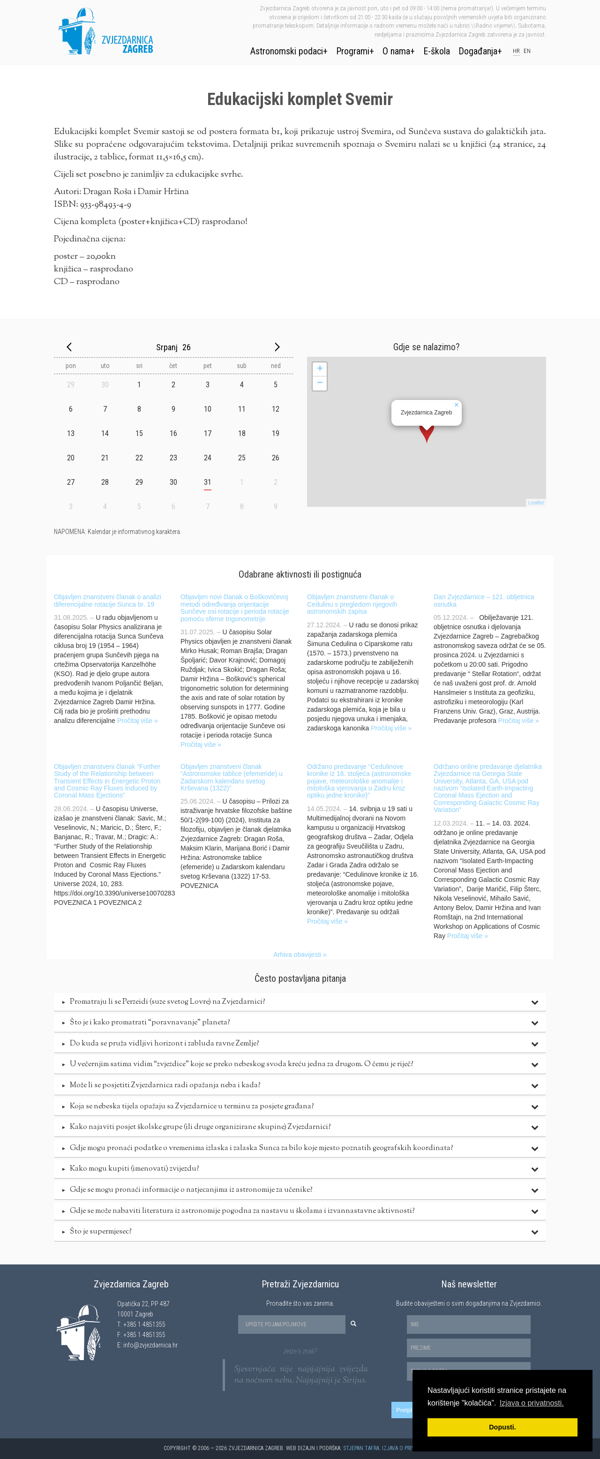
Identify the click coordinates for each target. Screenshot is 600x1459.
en (527, 50)
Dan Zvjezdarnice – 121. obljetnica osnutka (484, 600)
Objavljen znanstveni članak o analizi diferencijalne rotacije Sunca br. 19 (107, 600)
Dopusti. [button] (502, 1427)
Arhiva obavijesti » (300, 954)
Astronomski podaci (286, 51)
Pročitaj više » (137, 720)
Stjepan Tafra (361, 1448)
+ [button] (320, 369)
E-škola (436, 51)
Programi (352, 51)
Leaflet (536, 502)
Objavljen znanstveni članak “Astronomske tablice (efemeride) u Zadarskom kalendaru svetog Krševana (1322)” (231, 777)
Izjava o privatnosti (408, 1448)
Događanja (477, 51)
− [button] (320, 383)
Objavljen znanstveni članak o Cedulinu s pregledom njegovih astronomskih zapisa (352, 604)
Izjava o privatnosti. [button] (532, 1403)
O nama (396, 51)
